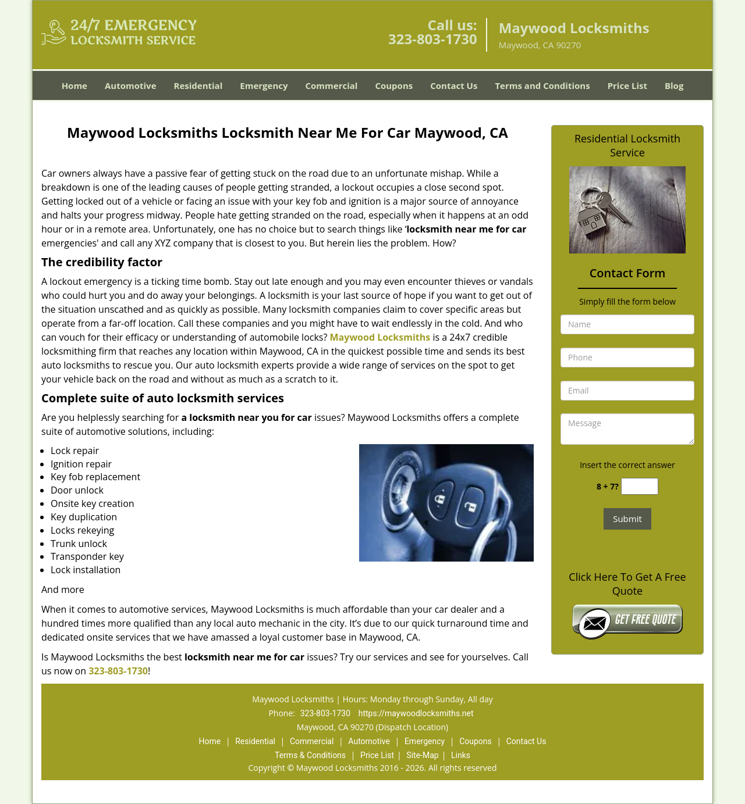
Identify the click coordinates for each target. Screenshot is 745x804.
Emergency (264, 85)
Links (460, 755)
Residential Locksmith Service (627, 145)
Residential (198, 85)
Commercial (332, 85)
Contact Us (453, 85)
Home (74, 85)
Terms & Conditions (310, 755)
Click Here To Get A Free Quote (627, 584)
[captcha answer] (639, 486)
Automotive (131, 85)
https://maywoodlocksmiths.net (416, 713)
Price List (627, 85)
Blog (674, 85)
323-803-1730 (432, 38)
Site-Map (422, 755)
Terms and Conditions (542, 85)
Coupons (394, 85)
